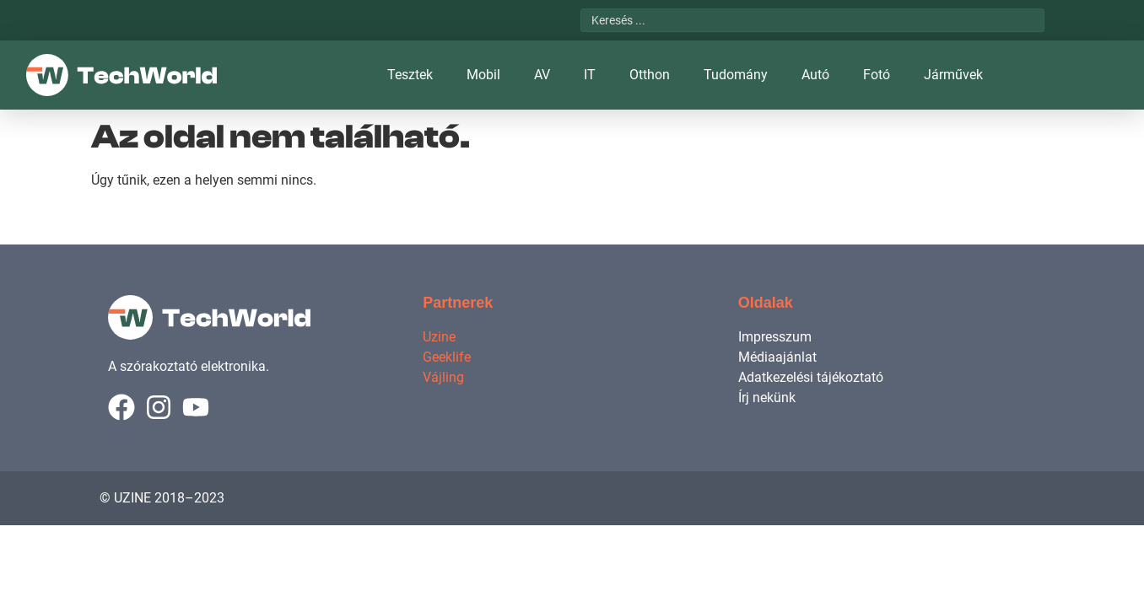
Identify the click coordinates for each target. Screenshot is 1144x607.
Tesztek (410, 75)
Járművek (953, 75)
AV (542, 75)
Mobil (483, 75)
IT (590, 75)
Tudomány (736, 75)
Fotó (876, 75)
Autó (815, 75)
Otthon (649, 75)
